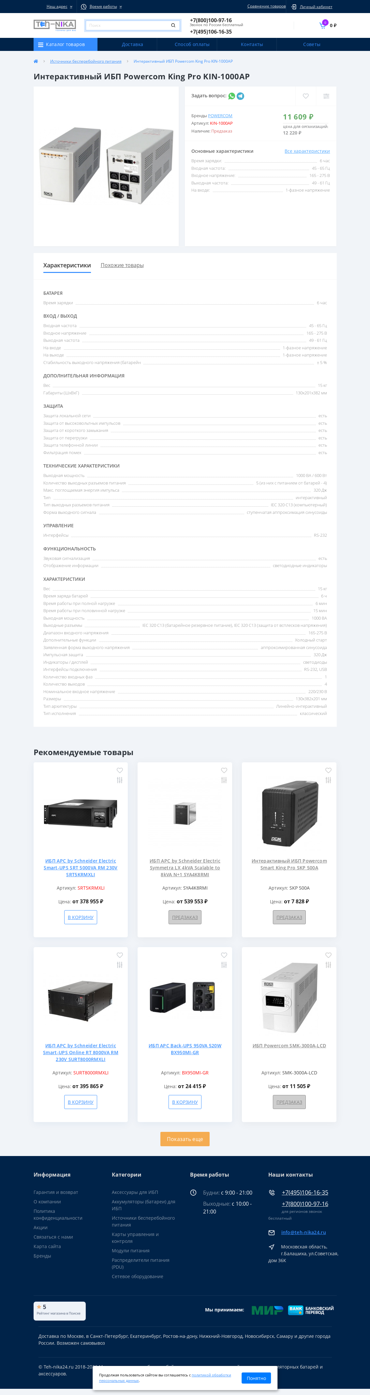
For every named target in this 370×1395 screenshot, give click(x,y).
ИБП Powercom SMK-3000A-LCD (289, 1045)
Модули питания (131, 1250)
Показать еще (185, 1139)
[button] (55, 6)
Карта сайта (47, 1246)
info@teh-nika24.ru (303, 1232)
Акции (41, 1227)
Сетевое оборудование (137, 1276)
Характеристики (67, 265)
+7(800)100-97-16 (305, 1204)
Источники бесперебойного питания (86, 61)
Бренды (42, 1256)
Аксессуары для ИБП (135, 1192)
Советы (311, 44)
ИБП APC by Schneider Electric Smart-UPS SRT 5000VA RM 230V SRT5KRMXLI (80, 868)
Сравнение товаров (265, 6)
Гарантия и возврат (56, 1192)
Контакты (252, 44)
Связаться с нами (53, 1237)
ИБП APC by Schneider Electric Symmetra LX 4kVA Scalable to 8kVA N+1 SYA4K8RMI (185, 868)
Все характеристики (307, 151)
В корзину (81, 917)
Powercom (220, 116)
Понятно (256, 1378)
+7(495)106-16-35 (305, 1192)
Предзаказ (185, 917)
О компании (47, 1201)
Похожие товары (122, 265)
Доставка (132, 44)
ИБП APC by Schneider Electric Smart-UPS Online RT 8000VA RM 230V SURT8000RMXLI (80, 1052)
